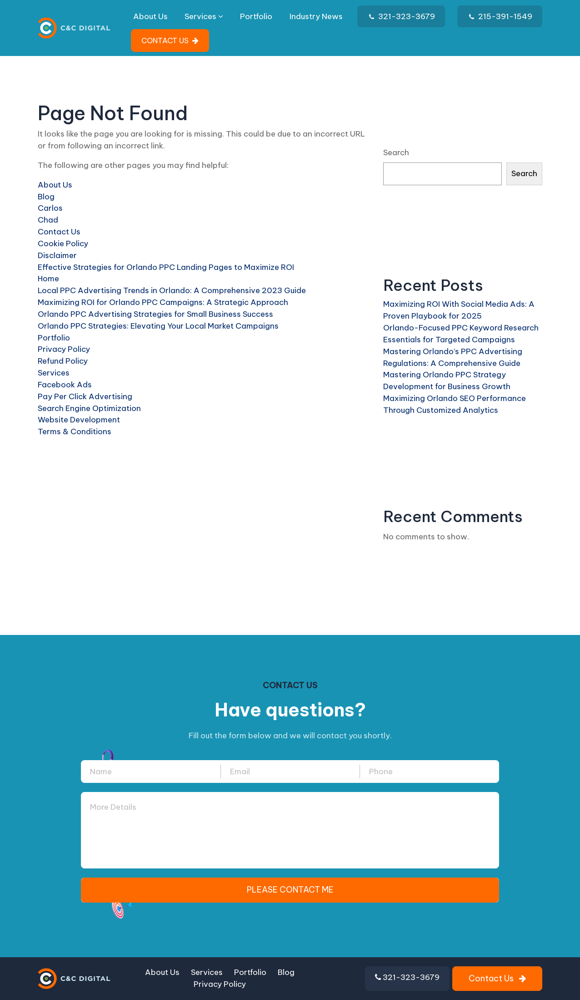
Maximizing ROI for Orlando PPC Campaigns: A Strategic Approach (163, 302)
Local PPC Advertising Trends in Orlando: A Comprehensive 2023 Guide (172, 290)
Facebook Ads (65, 385)
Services (204, 16)
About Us (150, 16)
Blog (46, 197)
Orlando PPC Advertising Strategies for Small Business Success (155, 314)
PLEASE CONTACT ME (290, 889)
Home (48, 279)
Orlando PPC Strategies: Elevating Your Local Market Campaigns (158, 326)
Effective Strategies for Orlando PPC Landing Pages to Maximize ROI (166, 267)
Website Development (79, 420)
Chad (48, 220)
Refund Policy (63, 361)
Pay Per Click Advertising (85, 396)
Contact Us (59, 232)
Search (396, 152)
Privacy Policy (64, 349)
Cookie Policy (63, 244)
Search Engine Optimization (89, 408)
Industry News (316, 16)
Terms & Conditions (74, 431)
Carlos (50, 208)
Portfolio (256, 16)
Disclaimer (57, 255)
